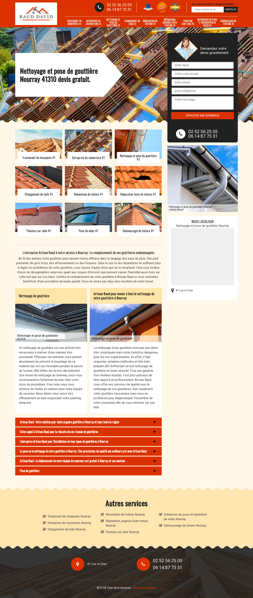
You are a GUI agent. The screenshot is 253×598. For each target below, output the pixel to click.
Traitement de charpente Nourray (69, 516)
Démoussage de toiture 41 (228, 22)
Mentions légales (144, 588)
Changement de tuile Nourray (67, 529)
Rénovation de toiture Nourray (125, 514)
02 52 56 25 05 (119, 5)
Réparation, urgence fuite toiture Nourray (127, 523)
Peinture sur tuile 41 (188, 22)
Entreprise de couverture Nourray (69, 523)
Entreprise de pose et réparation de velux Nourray (185, 517)
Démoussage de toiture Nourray (185, 525)
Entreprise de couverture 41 (93, 22)
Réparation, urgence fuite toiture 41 (170, 22)
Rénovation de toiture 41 (150, 22)
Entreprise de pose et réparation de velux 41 (207, 22)
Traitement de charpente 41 (74, 22)
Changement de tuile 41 (132, 22)
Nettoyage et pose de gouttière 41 (113, 22)
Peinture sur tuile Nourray (122, 532)
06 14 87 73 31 (119, 9)
